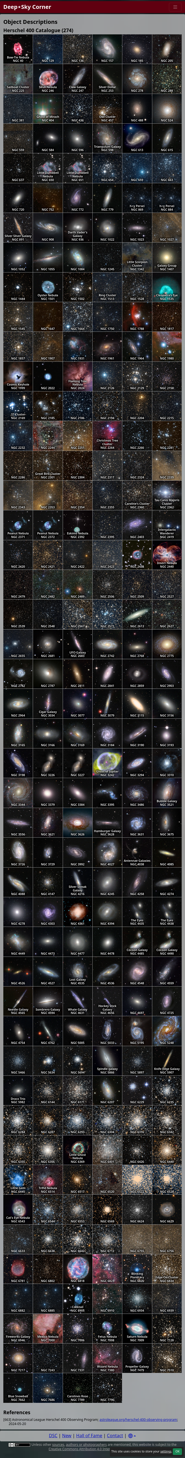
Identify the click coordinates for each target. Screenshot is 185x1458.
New (66, 1435)
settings (165, 1451)
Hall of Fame (89, 1435)
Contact (115, 1435)
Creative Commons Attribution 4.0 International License (92, 1449)
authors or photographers (86, 1444)
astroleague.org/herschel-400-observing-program (138, 1419)
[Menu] (175, 7)
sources (58, 1444)
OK (177, 1451)
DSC (53, 1435)
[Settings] (132, 1436)
